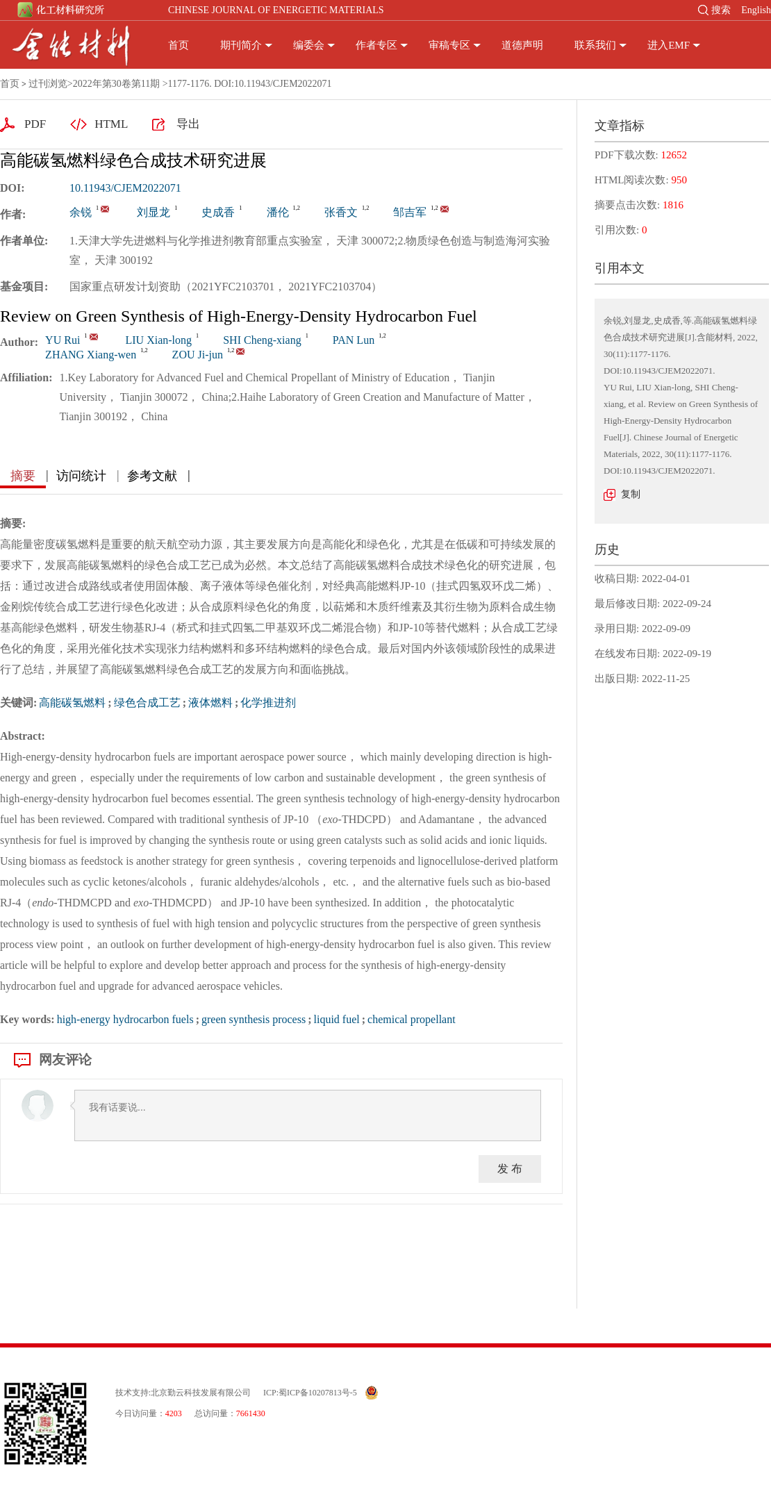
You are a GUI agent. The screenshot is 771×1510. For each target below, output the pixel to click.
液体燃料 (210, 702)
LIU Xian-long (159, 340)
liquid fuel (336, 1019)
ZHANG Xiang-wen (90, 354)
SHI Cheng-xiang (262, 340)
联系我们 (595, 45)
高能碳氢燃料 (72, 702)
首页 (178, 45)
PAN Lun (353, 340)
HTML (111, 124)
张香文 (341, 212)
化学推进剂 (268, 702)
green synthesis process (253, 1019)
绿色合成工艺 (147, 702)
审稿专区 (449, 45)
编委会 (308, 45)
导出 (188, 124)
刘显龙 (153, 212)
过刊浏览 (47, 83)
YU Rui (62, 340)
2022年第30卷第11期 (116, 83)
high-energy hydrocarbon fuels (125, 1019)
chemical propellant (411, 1019)
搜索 (721, 10)
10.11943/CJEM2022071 (125, 188)
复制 (630, 494)
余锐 (80, 212)
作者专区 (376, 45)
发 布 (509, 1169)
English (756, 10)
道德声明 (522, 45)
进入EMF (668, 45)
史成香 (218, 212)
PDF (35, 124)
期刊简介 (241, 45)
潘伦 (278, 212)
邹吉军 (409, 212)
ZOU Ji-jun (197, 354)
